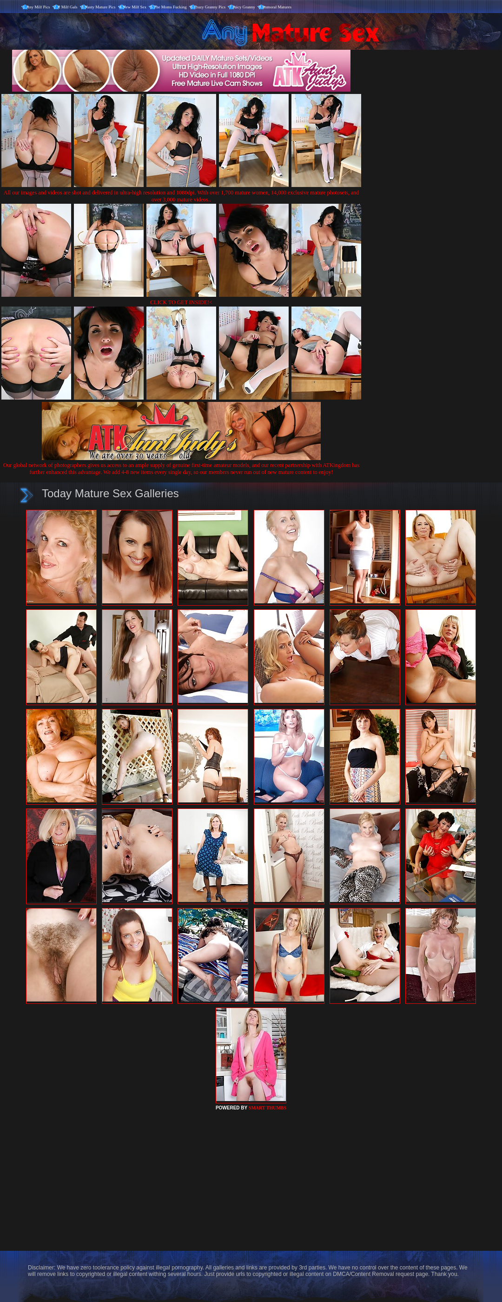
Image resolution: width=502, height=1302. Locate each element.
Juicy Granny (244, 7)
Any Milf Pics (38, 7)
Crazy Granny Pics (209, 7)
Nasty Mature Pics (100, 7)
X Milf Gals (67, 7)
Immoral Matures (276, 7)
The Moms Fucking (170, 7)
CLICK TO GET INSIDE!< (181, 302)
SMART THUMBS (267, 1107)
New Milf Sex (134, 7)
